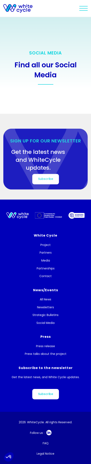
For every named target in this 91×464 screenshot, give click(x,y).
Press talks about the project (45, 354)
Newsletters (45, 307)
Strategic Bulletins (45, 315)
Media (45, 261)
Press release (45, 346)
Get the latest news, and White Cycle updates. (46, 377)
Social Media (45, 323)
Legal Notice (45, 454)
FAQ (46, 443)
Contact (45, 276)
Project (45, 245)
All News (45, 299)
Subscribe (45, 394)
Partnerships (46, 268)
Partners (46, 253)
